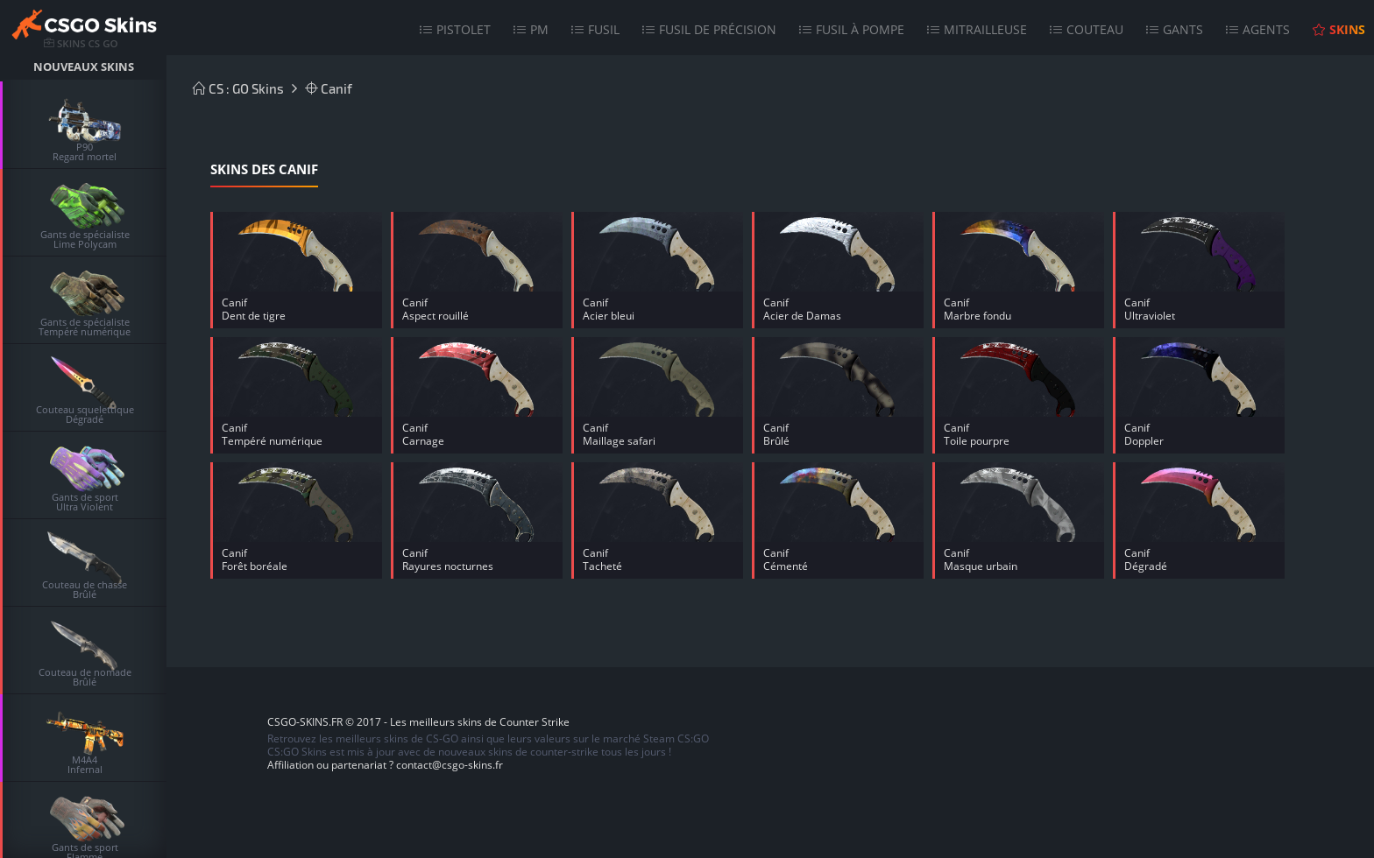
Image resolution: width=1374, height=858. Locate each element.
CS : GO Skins (238, 88)
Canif (328, 88)
